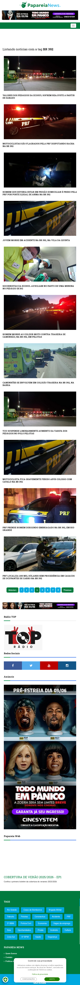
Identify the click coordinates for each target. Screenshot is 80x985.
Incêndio (54, 930)
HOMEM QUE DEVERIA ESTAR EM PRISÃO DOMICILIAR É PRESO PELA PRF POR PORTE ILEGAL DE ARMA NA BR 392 (40, 193)
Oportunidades (24, 930)
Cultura (68, 930)
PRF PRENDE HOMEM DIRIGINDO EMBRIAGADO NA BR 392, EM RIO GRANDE (38, 528)
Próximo (67, 590)
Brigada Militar (55, 910)
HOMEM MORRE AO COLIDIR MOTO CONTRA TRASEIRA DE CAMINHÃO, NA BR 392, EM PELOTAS (34, 335)
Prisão (41, 930)
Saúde (38, 937)
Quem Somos (11, 953)
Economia (42, 923)
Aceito (52, 979)
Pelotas (24, 916)
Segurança (52, 937)
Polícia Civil (26, 923)
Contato (8, 957)
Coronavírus (40, 916)
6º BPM (25, 937)
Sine (9, 930)
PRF (69, 916)
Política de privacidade (40, 974)
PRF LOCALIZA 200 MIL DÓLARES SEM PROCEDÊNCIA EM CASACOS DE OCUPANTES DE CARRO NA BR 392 (39, 577)
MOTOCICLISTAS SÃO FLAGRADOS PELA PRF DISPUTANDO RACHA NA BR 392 (38, 144)
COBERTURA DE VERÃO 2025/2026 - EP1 (32, 877)
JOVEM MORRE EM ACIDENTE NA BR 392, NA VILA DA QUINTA (36, 240)
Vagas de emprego (61, 923)
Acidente (56, 916)
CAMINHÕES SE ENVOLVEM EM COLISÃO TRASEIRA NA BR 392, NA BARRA (38, 383)
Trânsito (10, 916)
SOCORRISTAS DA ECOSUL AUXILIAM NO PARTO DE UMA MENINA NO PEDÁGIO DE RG (38, 287)
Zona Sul (11, 937)
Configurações (28, 979)
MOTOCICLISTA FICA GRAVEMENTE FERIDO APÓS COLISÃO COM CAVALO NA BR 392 (37, 480)
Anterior (11, 590)
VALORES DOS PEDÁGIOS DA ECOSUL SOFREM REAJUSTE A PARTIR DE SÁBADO (39, 96)
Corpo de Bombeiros (32, 910)
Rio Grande (12, 910)
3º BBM (10, 923)
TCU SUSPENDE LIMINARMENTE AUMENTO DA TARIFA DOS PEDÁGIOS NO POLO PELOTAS (35, 432)
